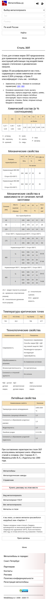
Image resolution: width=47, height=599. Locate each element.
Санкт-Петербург (11, 561)
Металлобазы (9, 471)
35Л (22, 86)
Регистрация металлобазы (16, 582)
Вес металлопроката (12, 505)
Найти (23, 33)
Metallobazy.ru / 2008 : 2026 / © (16, 598)
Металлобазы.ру (13, 3)
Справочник (8, 480)
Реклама (8, 575)
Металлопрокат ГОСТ (12, 500)
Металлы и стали (10, 509)
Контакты (8, 571)
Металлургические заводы (14, 475)
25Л (18, 86)
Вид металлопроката (12, 495)
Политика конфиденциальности (18, 578)
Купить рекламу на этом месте (23, 488)
